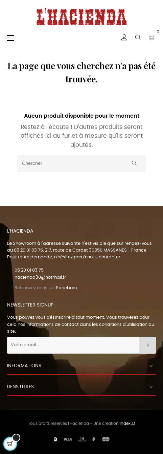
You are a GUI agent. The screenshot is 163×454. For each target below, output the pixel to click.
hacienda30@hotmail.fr (40, 277)
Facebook (67, 288)
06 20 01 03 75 (28, 250)
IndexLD (127, 423)
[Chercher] (81, 163)
